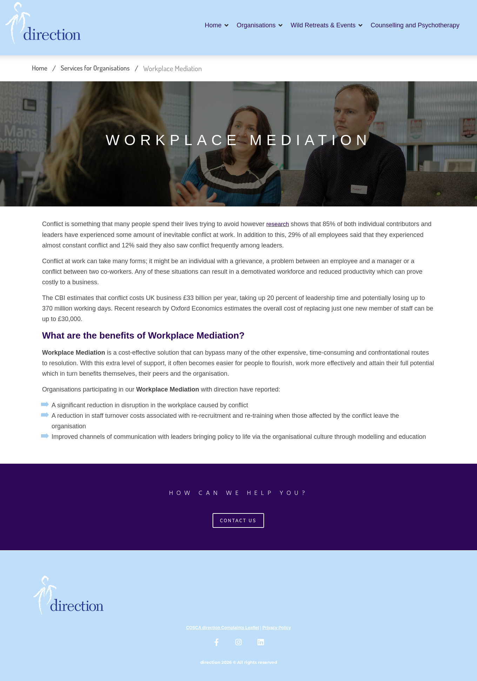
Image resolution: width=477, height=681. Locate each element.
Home (40, 68)
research (278, 224)
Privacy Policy (276, 627)
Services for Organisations (98, 68)
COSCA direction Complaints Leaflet (222, 627)
